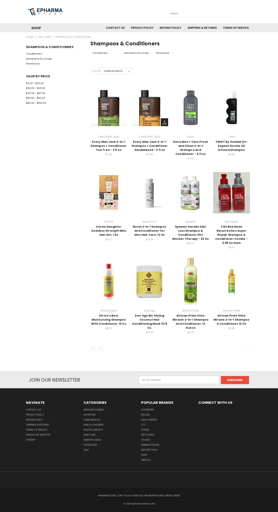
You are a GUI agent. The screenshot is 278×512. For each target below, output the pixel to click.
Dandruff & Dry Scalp (39, 59)
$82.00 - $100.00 (36, 103)
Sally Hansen (149, 419)
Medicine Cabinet (94, 409)
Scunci (145, 439)
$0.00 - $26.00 (35, 83)
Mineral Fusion (150, 444)
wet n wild (147, 434)
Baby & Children (93, 424)
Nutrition (89, 414)
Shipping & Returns (202, 28)
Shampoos (33, 63)
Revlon (145, 414)
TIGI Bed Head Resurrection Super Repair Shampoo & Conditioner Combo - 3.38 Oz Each (231, 235)
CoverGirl (147, 409)
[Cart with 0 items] (251, 12)
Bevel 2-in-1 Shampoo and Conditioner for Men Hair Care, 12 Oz (149, 231)
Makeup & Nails (92, 439)
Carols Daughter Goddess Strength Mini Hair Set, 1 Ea (108, 231)
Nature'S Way (149, 449)
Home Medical (92, 419)
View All (146, 459)
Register (45, 434)
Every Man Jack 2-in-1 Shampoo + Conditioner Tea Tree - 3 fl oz (109, 146)
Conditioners (34, 54)
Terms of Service (236, 28)
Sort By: (97, 71)
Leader (145, 429)
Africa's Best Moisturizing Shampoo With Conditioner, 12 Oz (108, 320)
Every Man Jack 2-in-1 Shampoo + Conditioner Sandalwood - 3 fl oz (149, 146)
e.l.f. (143, 424)
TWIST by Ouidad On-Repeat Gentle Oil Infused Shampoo (231, 146)
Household (90, 444)
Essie (144, 454)
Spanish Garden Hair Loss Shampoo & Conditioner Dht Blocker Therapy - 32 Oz (190, 233)
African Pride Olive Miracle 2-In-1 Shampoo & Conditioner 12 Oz (232, 320)
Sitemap (30, 439)
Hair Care (90, 434)
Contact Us (115, 28)
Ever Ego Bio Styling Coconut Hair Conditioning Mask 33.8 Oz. (149, 322)
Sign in (30, 434)
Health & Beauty (93, 429)
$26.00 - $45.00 (35, 88)
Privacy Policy (142, 28)
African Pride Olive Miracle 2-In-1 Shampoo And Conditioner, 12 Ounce (191, 322)
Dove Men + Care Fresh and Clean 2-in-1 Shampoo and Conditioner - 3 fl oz (190, 148)
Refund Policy (170, 28)
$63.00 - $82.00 (35, 98)
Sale (86, 449)
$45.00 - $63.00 (35, 93)
